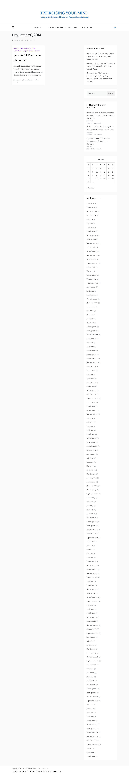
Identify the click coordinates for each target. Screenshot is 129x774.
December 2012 (92, 530)
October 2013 (91, 490)
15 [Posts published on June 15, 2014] (88, 175)
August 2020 (91, 339)
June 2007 (90, 708)
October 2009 (91, 629)
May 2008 (90, 677)
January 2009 (91, 653)
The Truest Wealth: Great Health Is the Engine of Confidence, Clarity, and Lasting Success (100, 56)
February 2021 (91, 327)
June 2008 (90, 673)
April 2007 (90, 716)
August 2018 (91, 370)
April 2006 (90, 752)
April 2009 (90, 645)
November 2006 (92, 736)
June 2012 (90, 549)
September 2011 (92, 577)
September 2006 (92, 744)
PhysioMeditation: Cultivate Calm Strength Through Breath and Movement (98, 141)
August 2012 (91, 541)
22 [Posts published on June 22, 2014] (88, 178)
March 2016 (91, 406)
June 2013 (90, 506)
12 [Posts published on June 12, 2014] (104, 172)
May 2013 (90, 510)
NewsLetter (87, 27)
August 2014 (91, 454)
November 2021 (92, 303)
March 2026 (91, 207)
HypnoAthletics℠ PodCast (97, 106)
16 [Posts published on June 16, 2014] (92, 175)
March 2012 (91, 561)
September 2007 (92, 700)
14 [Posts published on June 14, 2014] (113, 172)
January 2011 (91, 593)
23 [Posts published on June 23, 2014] (92, 178)
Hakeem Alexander (28, 80)
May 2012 (90, 553)
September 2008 (92, 661)
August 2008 (91, 665)
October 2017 (91, 382)
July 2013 (90, 502)
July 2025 (90, 219)
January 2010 (91, 621)
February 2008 (92, 689)
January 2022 (91, 295)
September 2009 (92, 633)
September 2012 (92, 537)
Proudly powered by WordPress (23, 771)
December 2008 (92, 657)
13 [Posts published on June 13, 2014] (108, 172)
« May (88, 188)
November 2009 (92, 625)
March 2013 (91, 518)
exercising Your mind (64, 13)
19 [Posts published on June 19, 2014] (104, 175)
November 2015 (92, 414)
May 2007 (90, 712)
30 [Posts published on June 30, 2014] (93, 181)
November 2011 (92, 573)
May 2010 (90, 605)
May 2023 (90, 271)
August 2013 (91, 498)
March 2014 (91, 474)
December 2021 (92, 299)
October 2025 (91, 215)
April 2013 (90, 514)
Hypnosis (38, 51)
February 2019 (91, 354)
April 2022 (90, 291)
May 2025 (90, 223)
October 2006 (91, 740)
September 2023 (92, 263)
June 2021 (90, 311)
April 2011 (90, 581)
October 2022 (91, 279)
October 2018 (91, 366)
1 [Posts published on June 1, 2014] (88, 168)
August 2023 (91, 267)
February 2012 (91, 565)
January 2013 (91, 525)
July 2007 (90, 705)
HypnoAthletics (28, 51)
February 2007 (92, 724)
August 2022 (91, 287)
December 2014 (92, 446)
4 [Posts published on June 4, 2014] (100, 168)
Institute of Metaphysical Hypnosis (61, 27)
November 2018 (92, 362)
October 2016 (91, 394)
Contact (37, 27)
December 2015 (92, 410)
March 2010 (91, 613)
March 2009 (91, 649)
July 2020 (90, 343)
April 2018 (90, 378)
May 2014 (90, 466)
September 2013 (92, 494)
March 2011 (90, 585)
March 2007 (91, 720)
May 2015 (90, 426)
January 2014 (91, 482)
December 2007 (92, 697)
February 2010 (92, 617)
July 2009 (90, 641)
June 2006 (90, 748)
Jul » (93, 188)
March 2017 (91, 386)
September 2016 (92, 398)
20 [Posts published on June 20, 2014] (109, 175)
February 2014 (91, 478)
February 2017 (91, 390)
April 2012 (90, 557)
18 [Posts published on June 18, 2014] (100, 175)
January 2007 (91, 728)
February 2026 (92, 211)
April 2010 (90, 609)
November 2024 (92, 243)
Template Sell (56, 771)
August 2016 (91, 402)
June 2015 (90, 422)
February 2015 (91, 438)
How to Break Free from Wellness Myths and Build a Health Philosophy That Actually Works (101, 66)
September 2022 (92, 283)
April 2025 (90, 227)
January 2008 (91, 693)
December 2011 (92, 569)
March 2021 (91, 323)
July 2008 (90, 669)
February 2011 (91, 589)
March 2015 (91, 434)
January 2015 (91, 442)
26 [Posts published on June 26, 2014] (104, 178)
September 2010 (92, 601)
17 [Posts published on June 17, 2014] (96, 175)
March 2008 (91, 685)
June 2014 (90, 462)
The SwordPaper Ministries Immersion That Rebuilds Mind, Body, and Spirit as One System (100, 115)
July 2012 (90, 545)
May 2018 (90, 374)
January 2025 (91, 239)
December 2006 (92, 732)
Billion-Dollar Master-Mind (22, 49)
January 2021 (91, 331)
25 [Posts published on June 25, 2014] (100, 178)
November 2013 (92, 486)
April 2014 (90, 470)
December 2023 (92, 251)
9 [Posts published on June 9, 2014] (92, 172)
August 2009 (91, 637)
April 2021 (90, 319)
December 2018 (92, 358)
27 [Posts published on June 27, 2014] (108, 178)
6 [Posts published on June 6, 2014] (108, 168)
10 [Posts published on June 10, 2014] (97, 172)
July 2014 (90, 458)
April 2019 (90, 347)
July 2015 (90, 418)
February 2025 (92, 235)
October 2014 (91, 450)
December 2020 (92, 335)
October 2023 (91, 259)
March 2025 (91, 231)
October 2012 (91, 533)
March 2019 (91, 350)
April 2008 (90, 681)
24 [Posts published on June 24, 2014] (97, 178)
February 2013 (91, 522)
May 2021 (90, 315)
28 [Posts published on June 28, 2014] (113, 178)
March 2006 (91, 756)
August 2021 (91, 307)
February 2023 (92, 275)
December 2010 (92, 597)
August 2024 (91, 247)
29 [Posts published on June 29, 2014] (88, 181)
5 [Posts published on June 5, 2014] (104, 168)
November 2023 (92, 255)
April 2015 (90, 430)
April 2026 (90, 203)
